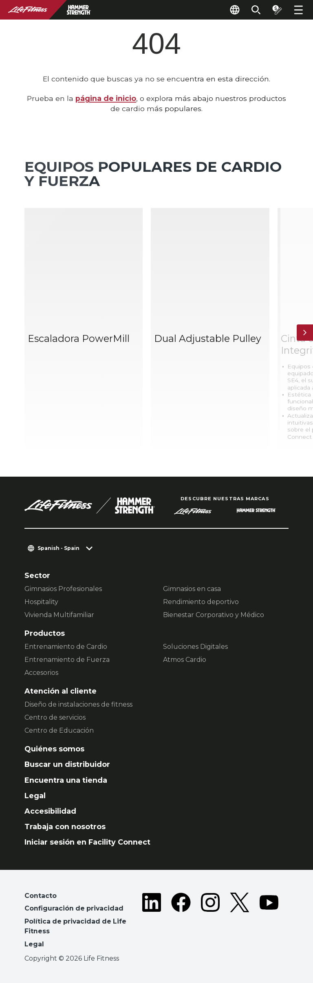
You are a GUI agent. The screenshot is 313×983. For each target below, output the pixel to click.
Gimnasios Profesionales (63, 589)
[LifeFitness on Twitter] (239, 922)
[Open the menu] (298, 10)
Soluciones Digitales (195, 646)
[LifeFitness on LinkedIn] (151, 922)
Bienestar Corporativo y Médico (213, 615)
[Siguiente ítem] (305, 332)
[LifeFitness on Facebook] (181, 922)
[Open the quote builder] (277, 10)
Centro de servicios (55, 717)
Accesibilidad (50, 811)
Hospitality (41, 602)
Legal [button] (34, 944)
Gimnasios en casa (192, 589)
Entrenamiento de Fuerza (67, 659)
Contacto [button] (40, 896)
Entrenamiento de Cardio (65, 646)
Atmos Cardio (184, 659)
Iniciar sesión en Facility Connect (87, 842)
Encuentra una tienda (65, 780)
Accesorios (41, 672)
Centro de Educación (59, 730)
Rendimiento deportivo (201, 602)
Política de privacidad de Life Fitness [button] (75, 926)
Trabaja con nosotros (65, 826)
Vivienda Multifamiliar (59, 615)
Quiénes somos (54, 748)
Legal (35, 795)
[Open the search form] (256, 10)
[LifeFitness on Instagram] (210, 922)
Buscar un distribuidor (67, 764)
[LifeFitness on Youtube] (269, 922)
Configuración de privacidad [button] (73, 908)
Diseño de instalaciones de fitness (78, 704)
